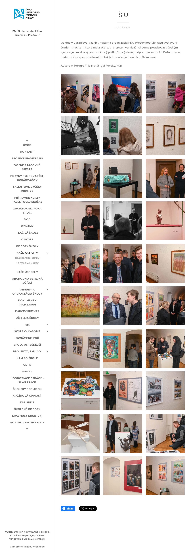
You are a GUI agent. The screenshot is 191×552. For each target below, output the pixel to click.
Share (68, 508)
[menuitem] (27, 145)
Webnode (39, 546)
